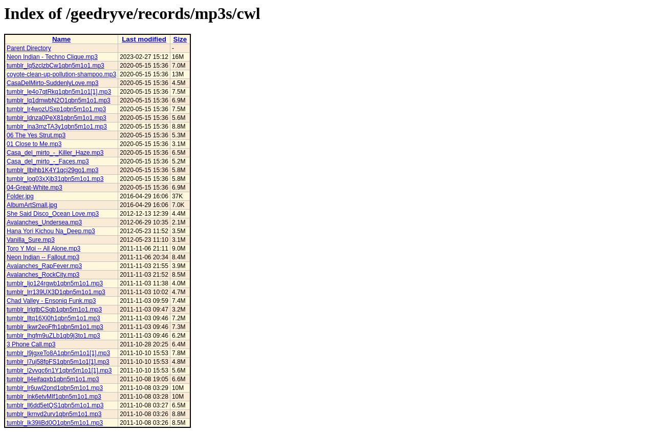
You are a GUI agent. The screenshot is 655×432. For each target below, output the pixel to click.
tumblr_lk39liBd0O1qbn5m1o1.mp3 (55, 422)
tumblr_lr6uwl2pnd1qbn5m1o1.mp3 (55, 388)
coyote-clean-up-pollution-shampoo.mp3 (61, 74)
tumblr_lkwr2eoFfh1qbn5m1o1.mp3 (55, 327)
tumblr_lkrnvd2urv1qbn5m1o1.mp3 (54, 414)
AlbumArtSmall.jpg (32, 205)
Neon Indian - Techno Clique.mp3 (52, 56)
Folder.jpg (20, 196)
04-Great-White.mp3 (34, 187)
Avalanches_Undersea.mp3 (44, 222)
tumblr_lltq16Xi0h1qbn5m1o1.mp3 (53, 318)
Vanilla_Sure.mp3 (31, 239)
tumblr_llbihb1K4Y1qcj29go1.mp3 (52, 170)
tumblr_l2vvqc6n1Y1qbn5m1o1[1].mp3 (59, 370)
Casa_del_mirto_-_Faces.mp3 (48, 161)
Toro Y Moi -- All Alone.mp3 (43, 248)
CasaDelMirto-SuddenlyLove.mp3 (52, 83)
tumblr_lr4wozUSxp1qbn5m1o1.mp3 (56, 109)
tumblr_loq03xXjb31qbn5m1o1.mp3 (55, 178)
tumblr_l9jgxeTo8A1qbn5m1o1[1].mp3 (58, 353)
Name (61, 39)
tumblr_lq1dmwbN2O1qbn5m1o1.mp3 (59, 100)
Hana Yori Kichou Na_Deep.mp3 (51, 231)
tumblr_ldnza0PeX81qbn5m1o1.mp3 (56, 117)
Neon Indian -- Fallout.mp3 (43, 257)
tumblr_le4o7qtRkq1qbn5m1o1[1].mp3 (59, 91)
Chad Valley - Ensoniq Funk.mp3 (51, 300)
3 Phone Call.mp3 (31, 344)
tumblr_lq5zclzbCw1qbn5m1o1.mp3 (55, 65)
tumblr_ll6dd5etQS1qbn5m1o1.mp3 (55, 405)
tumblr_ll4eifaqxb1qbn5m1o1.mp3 (53, 379)
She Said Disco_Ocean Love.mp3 (53, 213)
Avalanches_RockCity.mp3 (43, 274)
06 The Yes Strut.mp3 (36, 135)
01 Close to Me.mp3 (34, 144)
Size (180, 39)
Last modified (144, 39)
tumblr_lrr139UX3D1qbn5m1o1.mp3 (56, 292)
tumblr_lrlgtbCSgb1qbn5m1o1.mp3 (54, 309)
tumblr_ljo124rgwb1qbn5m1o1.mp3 (55, 283)
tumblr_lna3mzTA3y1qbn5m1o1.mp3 (57, 126)
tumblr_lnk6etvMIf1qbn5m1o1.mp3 (54, 396)
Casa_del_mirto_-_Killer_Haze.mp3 (55, 152)
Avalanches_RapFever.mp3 (44, 266)
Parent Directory (29, 48)
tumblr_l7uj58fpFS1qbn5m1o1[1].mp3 (58, 361)
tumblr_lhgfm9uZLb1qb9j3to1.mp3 (53, 335)
